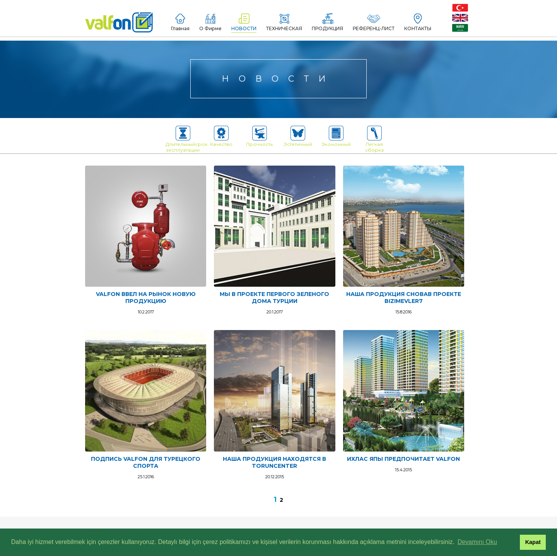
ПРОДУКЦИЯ (327, 22)
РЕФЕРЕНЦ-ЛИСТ (374, 22)
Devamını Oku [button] (477, 542)
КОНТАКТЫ (417, 22)
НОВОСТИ (243, 22)
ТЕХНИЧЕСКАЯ (284, 22)
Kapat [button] (533, 542)
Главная (180, 22)
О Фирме (210, 22)
